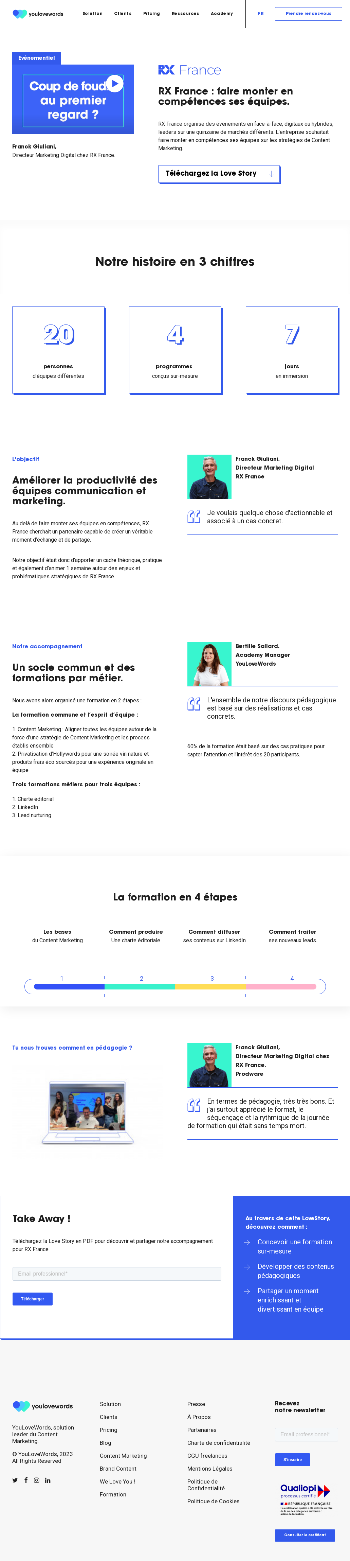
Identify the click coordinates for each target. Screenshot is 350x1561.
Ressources (185, 14)
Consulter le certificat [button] (305, 1535)
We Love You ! (117, 1481)
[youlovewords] (39, 14)
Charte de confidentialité (218, 1442)
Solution (92, 14)
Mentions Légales (210, 1468)
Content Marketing (123, 1455)
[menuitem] (93, 14)
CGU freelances (207, 1455)
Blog (105, 1442)
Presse (196, 1404)
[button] (15, 1480)
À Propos (199, 1417)
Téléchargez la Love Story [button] (222, 173)
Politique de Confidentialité (206, 1485)
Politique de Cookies (213, 1501)
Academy (222, 14)
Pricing (151, 14)
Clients (122, 14)
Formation (113, 1494)
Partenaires (202, 1429)
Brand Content (118, 1468)
